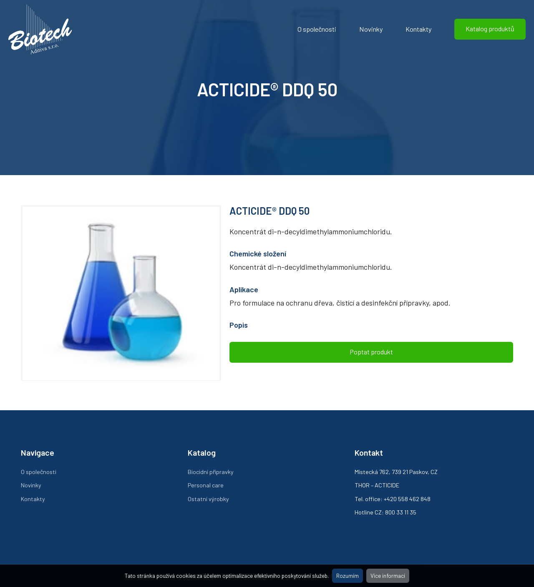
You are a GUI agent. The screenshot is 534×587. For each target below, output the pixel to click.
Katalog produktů (490, 29)
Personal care (206, 485)
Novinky (371, 29)
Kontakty (418, 29)
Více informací (387, 575)
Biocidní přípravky (211, 471)
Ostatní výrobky (208, 498)
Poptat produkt (371, 352)
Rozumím (347, 575)
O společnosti (316, 29)
